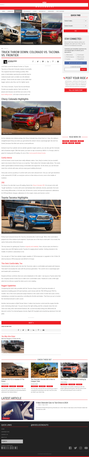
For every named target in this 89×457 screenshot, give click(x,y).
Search (87, 4)
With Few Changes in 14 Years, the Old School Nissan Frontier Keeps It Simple (11, 339)
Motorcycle (42, 11)
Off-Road (20, 386)
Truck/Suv (18, 11)
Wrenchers (51, 11)
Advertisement (75, 131)
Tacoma (71, 143)
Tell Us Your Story (76, 90)
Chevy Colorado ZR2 (39, 185)
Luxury (34, 11)
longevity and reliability (31, 246)
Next (30, 323)
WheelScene (48, 453)
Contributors (5, 431)
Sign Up (83, 69)
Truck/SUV (6, 48)
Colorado (73, 141)
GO (76, 31)
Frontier (81, 141)
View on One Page (6, 326)
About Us (4, 437)
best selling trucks (6, 94)
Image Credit (5, 133)
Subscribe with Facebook (76, 63)
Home (2, 429)
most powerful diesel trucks (37, 153)
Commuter (10, 11)
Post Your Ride (60, 11)
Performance (26, 11)
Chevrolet (65, 141)
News (3, 11)
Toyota (77, 143)
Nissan (64, 143)
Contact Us (4, 434)
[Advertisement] (48, 77)
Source (10, 133)
